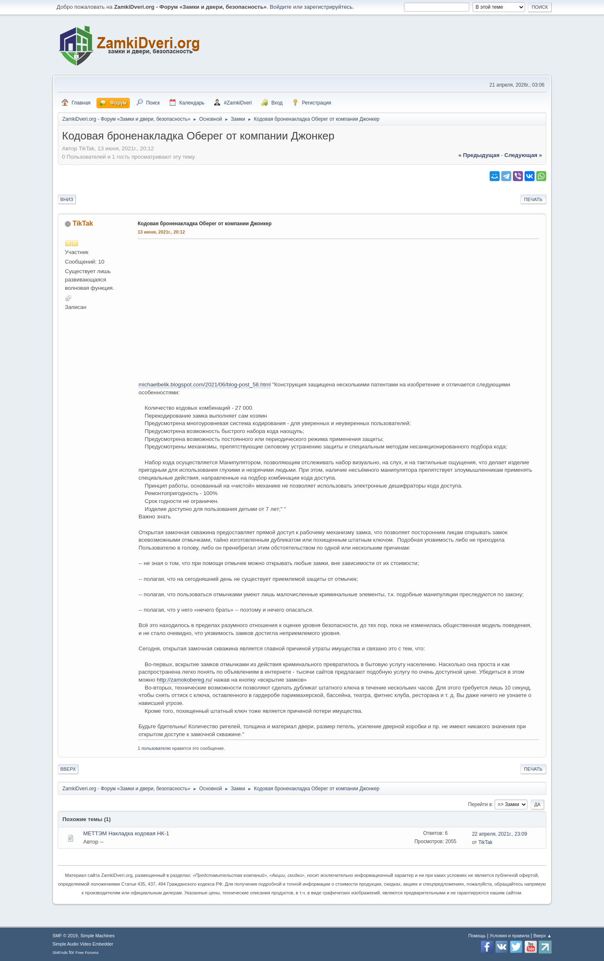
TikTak (82, 223)
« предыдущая (479, 155)
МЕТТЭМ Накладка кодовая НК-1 (126, 833)
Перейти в (480, 804)
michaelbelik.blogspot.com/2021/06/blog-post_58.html (205, 384)
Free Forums (87, 952)
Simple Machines (97, 935)
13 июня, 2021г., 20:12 (161, 231)
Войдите (280, 7)
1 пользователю (154, 748)
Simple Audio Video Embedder (82, 943)
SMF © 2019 (65, 935)
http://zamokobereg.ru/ (184, 680)
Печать (533, 199)
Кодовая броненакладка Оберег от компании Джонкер (205, 224)
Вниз (66, 199)
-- (102, 842)
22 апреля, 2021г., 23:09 (499, 834)
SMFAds (60, 952)
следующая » (523, 155)
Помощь (477, 935)
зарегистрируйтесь (328, 7)
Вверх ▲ (542, 935)
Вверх (68, 769)
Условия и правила (509, 935)
